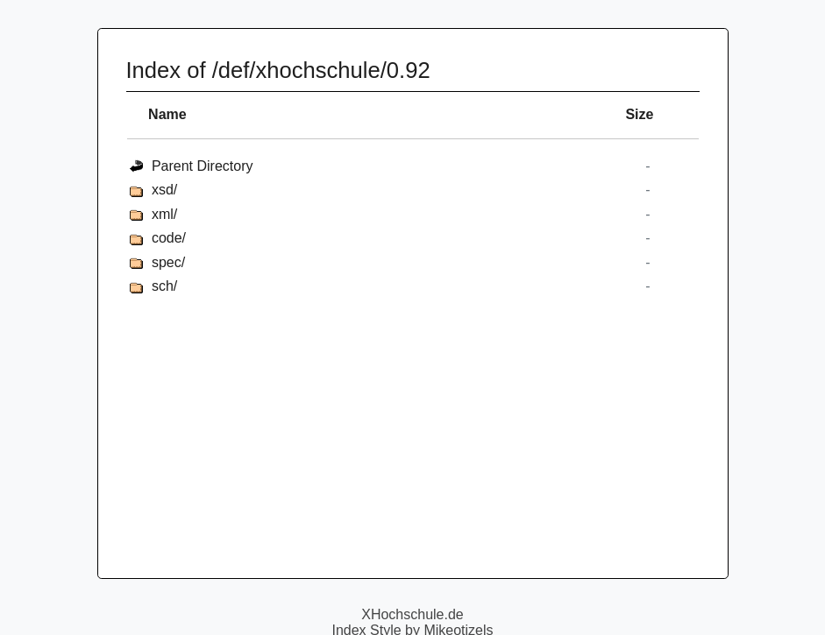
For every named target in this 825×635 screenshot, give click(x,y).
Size (639, 114)
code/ (169, 237)
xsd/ (164, 189)
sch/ (164, 286)
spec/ (168, 262)
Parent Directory (202, 166)
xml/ (164, 214)
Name (167, 114)
